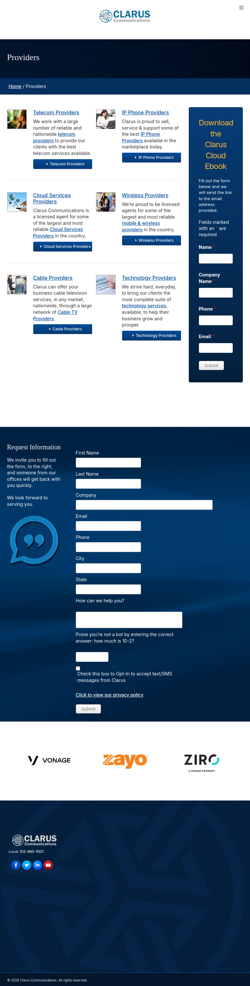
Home (15, 86)
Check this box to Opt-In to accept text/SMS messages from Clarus (124, 677)
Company (86, 495)
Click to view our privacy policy (110, 695)
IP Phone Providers (145, 112)
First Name (87, 452)
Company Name (209, 278)
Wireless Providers (145, 195)
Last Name (87, 474)
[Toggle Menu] (241, 7)
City (80, 558)
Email (207, 336)
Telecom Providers (56, 112)
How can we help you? (100, 600)
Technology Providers (149, 278)
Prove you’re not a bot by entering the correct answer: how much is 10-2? (125, 638)
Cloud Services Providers (52, 198)
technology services (144, 305)
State (81, 579)
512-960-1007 (32, 851)
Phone (208, 309)
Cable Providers (53, 278)
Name (207, 247)
